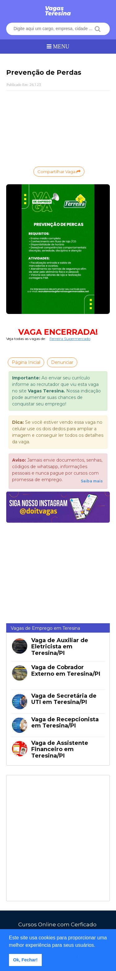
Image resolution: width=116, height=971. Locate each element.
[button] (98, 945)
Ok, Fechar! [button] (25, 959)
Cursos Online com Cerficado (57, 924)
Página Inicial (26, 362)
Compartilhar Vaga (58, 171)
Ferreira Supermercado (69, 338)
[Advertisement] (58, 128)
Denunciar (62, 362)
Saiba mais (92, 481)
